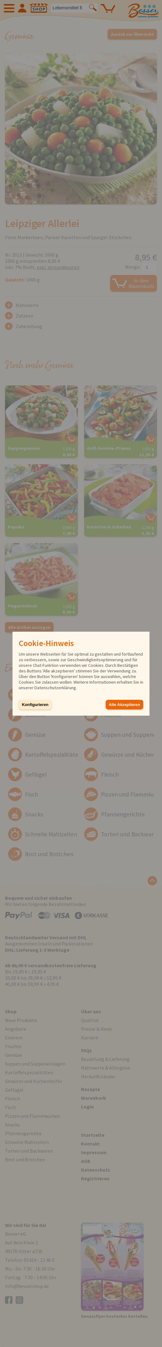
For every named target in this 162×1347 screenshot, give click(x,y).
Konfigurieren (35, 704)
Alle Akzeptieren (124, 704)
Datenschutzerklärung (55, 687)
